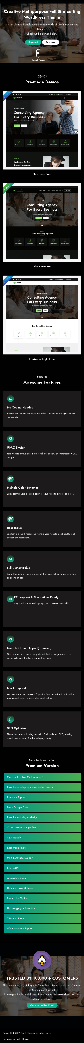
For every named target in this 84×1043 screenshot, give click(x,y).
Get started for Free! (42, 1005)
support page (59, 698)
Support (33, 42)
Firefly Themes (28, 1033)
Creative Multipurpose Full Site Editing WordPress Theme (42, 14)
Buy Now (51, 42)
